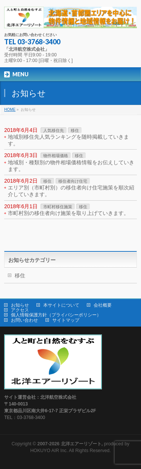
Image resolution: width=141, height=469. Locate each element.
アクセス (20, 310)
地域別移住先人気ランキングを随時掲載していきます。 (68, 140)
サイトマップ (65, 320)
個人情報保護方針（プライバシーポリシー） (56, 315)
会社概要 (103, 305)
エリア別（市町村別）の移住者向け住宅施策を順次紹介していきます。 (71, 191)
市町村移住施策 (57, 206)
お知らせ (20, 305)
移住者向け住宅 (72, 181)
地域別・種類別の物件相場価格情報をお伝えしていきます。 (71, 165)
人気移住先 (53, 130)
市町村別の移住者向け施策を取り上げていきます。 (68, 213)
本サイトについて (61, 305)
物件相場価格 (55, 155)
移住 (75, 130)
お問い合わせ (24, 320)
